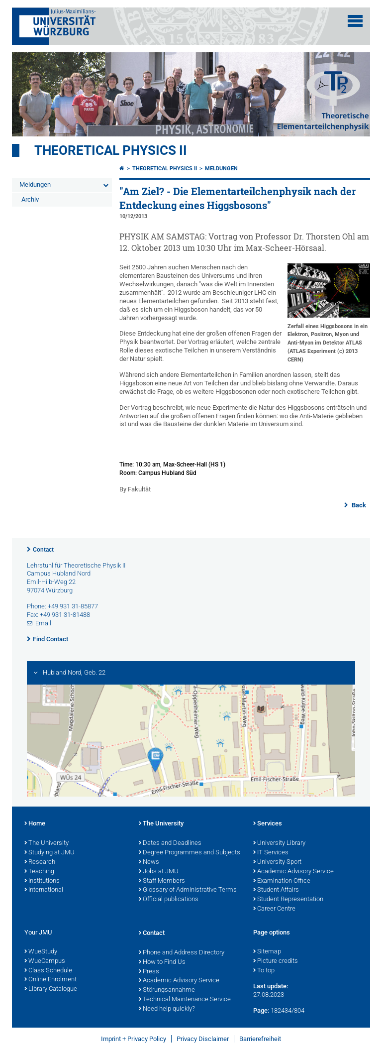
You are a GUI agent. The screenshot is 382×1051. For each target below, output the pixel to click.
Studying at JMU (49, 852)
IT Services (270, 852)
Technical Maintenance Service (185, 999)
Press (149, 971)
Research (39, 862)
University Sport (277, 862)
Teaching (39, 871)
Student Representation (288, 899)
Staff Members (162, 881)
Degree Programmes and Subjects (189, 852)
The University (46, 843)
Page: (261, 1010)
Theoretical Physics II (110, 150)
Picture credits (275, 961)
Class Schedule (48, 970)
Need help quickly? (167, 1009)
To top (264, 970)
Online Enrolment (50, 979)
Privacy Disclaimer (203, 1039)
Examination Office (281, 881)
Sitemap (267, 951)
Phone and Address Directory (181, 952)
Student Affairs (276, 890)
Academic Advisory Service (293, 871)
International (43, 890)
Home (34, 823)
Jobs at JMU (159, 871)
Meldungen (35, 184)
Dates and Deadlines (170, 843)
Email (43, 623)
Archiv (30, 199)
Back (358, 505)
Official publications (168, 899)
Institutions (42, 881)
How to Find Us (162, 962)
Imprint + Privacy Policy (133, 1039)
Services (267, 823)
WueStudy (40, 951)
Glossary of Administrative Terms (188, 890)
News (149, 862)
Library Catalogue (50, 989)
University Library (279, 843)
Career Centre (274, 909)
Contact (43, 549)
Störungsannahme (167, 990)
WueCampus (44, 961)
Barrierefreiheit (260, 1039)
